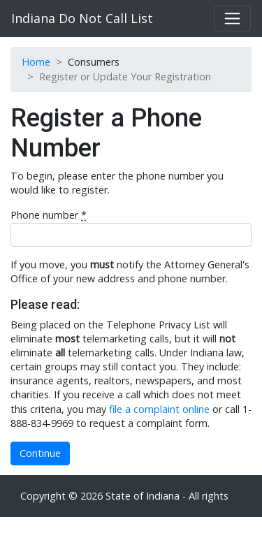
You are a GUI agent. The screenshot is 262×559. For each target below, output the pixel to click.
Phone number (48, 215)
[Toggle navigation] (232, 18)
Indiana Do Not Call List (82, 18)
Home (36, 61)
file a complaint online (159, 409)
